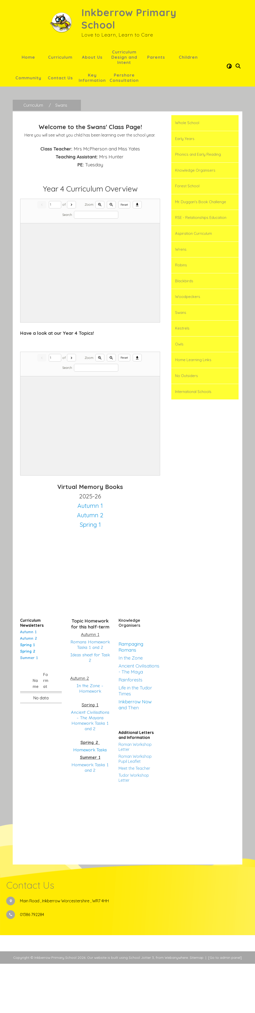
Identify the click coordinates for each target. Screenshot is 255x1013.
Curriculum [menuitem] (60, 57)
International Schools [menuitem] (193, 391)
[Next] (71, 254)
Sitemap (196, 1007)
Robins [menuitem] (181, 265)
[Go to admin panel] (225, 1007)
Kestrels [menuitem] (182, 328)
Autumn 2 (28, 687)
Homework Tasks (90, 799)
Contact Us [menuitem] (60, 77)
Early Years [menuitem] (184, 138)
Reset (124, 254)
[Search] (96, 264)
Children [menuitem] (188, 57)
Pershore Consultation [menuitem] (124, 77)
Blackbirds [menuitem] (184, 281)
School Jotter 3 (141, 1007)
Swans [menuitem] (180, 312)
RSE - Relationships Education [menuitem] (200, 217)
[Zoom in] (99, 254)
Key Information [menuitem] (92, 77)
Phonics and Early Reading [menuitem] (198, 154)
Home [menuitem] (28, 57)
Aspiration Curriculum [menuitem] (193, 233)
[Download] (137, 254)
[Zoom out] (111, 254)
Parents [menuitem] (156, 57)
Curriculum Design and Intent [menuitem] (124, 57)
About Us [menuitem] (92, 57)
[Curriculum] (33, 105)
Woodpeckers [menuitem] (187, 296)
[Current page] (55, 254)
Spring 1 (27, 694)
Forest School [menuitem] (187, 186)
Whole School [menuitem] (187, 122)
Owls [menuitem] (179, 344)
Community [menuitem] (28, 77)
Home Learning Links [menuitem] (193, 359)
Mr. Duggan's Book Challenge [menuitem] (200, 201)
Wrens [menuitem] (181, 249)
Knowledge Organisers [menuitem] (195, 170)
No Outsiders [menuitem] (186, 375)
